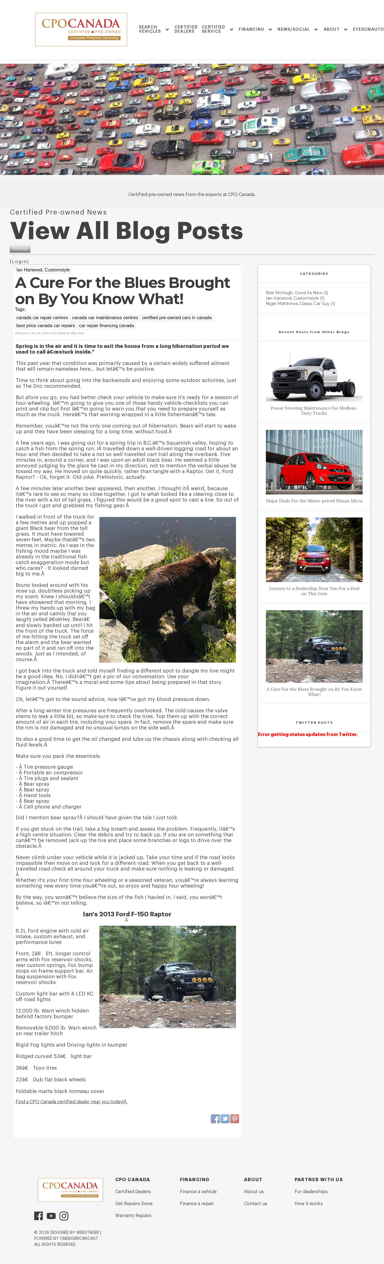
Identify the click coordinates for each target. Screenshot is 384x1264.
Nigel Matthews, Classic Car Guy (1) (300, 303)
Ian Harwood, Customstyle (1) (295, 298)
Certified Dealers (186, 29)
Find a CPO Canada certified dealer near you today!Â (72, 1102)
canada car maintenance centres (105, 317)
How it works (309, 1203)
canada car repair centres (42, 317)
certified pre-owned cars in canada (177, 317)
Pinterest (234, 1118)
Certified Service (213, 29)
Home (20, 248)
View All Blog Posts (127, 231)
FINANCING (251, 30)
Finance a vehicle (198, 1191)
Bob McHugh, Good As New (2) (297, 292)
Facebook (215, 1118)
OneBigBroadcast (79, 1239)
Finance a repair (197, 1203)
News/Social (294, 30)
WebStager (87, 1233)
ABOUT (332, 30)
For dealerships (311, 1191)
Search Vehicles (150, 29)
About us (254, 1191)
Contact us (255, 1203)
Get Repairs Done (134, 1203)
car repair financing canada (106, 325)
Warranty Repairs (133, 1215)
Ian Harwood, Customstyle (43, 269)
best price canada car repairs (46, 325)
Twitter (225, 1118)
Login (19, 261)
